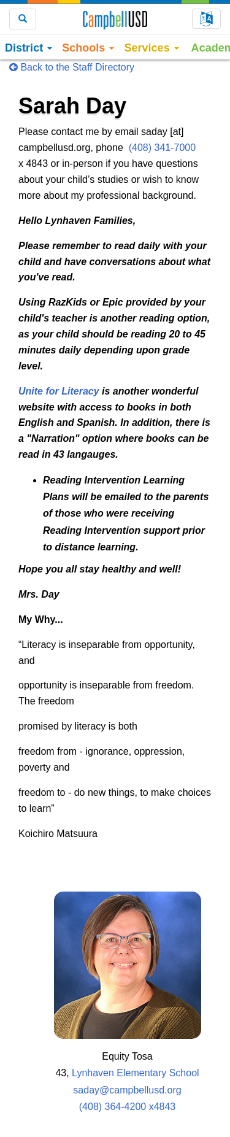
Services (151, 48)
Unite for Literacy (58, 391)
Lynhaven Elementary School (135, 1073)
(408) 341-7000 (162, 147)
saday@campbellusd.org (127, 1090)
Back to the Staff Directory (71, 67)
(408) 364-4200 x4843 (127, 1106)
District (28, 48)
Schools (88, 48)
